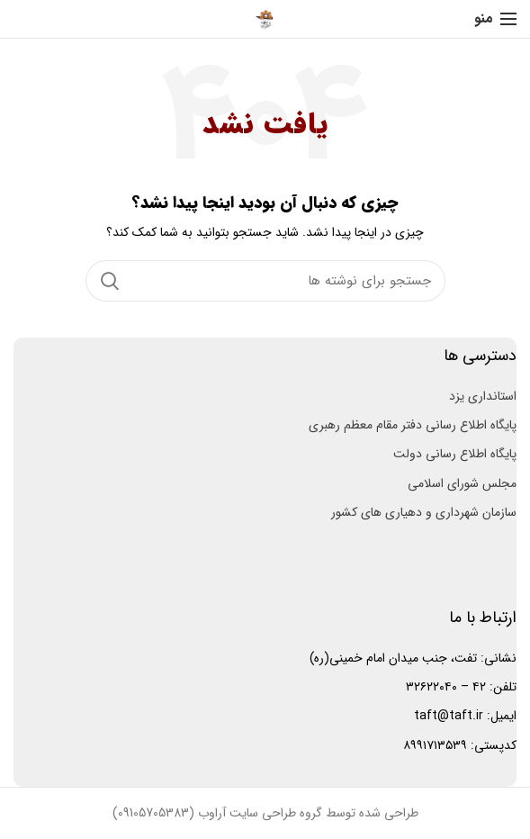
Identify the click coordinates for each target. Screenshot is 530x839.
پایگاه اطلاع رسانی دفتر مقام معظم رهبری (413, 425)
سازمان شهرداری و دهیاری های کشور (424, 512)
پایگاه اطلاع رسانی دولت (455, 454)
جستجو (109, 281)
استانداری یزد (483, 396)
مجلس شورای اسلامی (462, 483)
